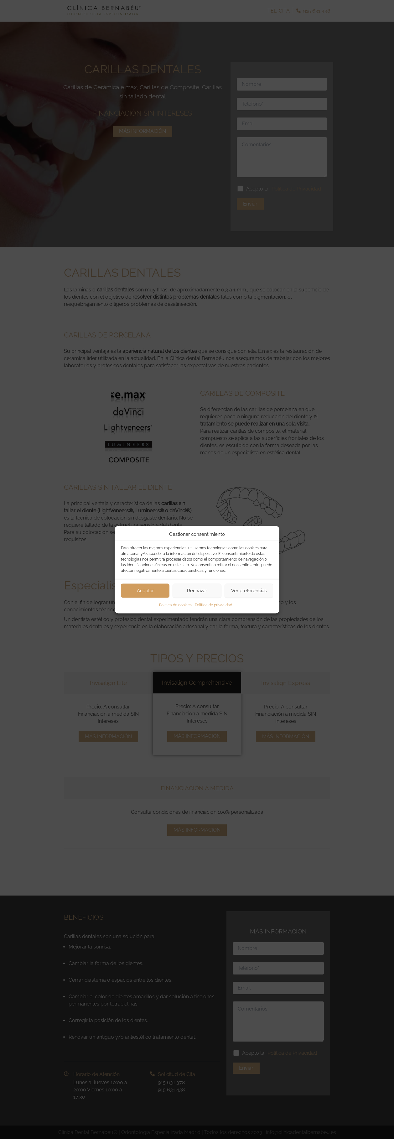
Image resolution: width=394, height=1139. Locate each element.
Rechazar (197, 590)
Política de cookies (175, 605)
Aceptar (145, 590)
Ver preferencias (249, 590)
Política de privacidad (213, 605)
